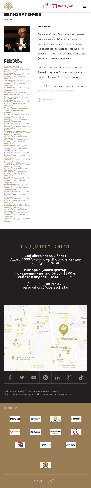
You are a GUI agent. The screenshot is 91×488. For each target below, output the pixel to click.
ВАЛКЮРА (8, 74)
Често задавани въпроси (19, 394)
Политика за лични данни (41, 391)
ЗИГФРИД (8, 81)
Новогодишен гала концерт (16, 108)
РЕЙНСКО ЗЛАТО (11, 67)
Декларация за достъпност (54, 394)
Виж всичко (48, 100)
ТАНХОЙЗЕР (9, 159)
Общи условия (13, 391)
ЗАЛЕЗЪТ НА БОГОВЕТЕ (14, 88)
